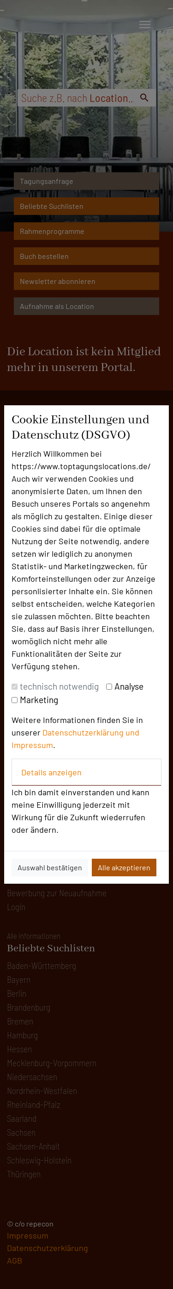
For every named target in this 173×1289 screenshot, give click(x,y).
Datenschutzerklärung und (90, 732)
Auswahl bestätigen (50, 867)
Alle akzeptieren (124, 867)
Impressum (32, 745)
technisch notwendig (59, 686)
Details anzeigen (51, 772)
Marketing (39, 699)
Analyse (128, 686)
